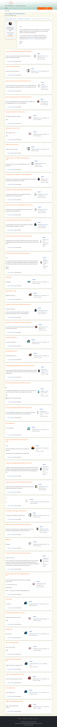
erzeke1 (38, 281)
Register (44, 8)
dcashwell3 (43, 86)
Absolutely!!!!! (8, 277)
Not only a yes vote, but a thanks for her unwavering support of (19, 174)
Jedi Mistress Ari (45, 224)
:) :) (6, 497)
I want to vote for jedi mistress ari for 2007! (14, 674)
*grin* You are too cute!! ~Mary (12, 642)
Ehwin (38, 515)
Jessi (46, 101)
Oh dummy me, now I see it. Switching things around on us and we (19, 204)
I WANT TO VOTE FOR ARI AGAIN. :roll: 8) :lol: (14, 701)
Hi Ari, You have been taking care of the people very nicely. (18, 253)
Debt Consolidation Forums (11, 18)
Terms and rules (24, 718)
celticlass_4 (45, 486)
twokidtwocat (37, 501)
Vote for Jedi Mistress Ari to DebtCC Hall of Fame (15, 13)
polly (39, 544)
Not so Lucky (44, 56)
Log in (39, 8)
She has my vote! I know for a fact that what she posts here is (18, 81)
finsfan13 (38, 342)
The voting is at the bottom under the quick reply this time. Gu (18, 189)
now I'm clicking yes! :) (10, 423)
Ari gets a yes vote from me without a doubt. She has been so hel (19, 482)
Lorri (48, 239)
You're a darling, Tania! (10, 687)
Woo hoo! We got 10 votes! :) (11, 351)
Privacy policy (30, 718)
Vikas (13, 27)
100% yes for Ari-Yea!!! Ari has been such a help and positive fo (18, 524)
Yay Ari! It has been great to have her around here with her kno (18, 97)
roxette (44, 261)
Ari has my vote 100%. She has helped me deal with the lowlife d (19, 51)
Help (34, 718)
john (41, 448)
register (12, 61)
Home (37, 718)
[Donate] (10, 34)
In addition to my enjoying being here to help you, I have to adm (19, 463)
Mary (39, 118)
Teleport (46, 391)
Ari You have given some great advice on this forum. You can (18, 382)
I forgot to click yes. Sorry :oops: (12, 144)
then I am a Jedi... (9, 629)
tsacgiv (38, 678)
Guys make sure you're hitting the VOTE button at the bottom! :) (19, 322)
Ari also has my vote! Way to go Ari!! (13, 66)
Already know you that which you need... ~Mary (15, 612)
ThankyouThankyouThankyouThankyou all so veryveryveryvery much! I (20, 365)
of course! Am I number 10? (11, 337)
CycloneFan (38, 71)
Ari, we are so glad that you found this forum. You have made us (19, 407)
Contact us (19, 718)
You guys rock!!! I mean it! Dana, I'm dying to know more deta (18, 304)
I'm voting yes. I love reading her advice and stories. (16, 510)
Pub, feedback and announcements (24, 18)
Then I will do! (8, 599)
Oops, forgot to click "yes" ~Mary (12, 128)
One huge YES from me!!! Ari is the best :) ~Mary (15, 111)
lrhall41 (38, 53)
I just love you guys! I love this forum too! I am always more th (18, 220)
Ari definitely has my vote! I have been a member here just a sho (19, 236)
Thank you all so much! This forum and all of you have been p (18, 553)
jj (45, 179)
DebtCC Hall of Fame (31, 38)
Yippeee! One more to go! (11, 290)
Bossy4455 (46, 529)
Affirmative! (8, 539)
